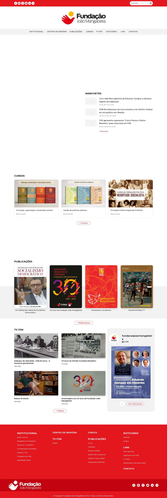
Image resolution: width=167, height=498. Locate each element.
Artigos (126, 441)
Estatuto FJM (22, 452)
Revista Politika (94, 451)
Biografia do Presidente (26, 441)
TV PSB (126, 459)
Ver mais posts (135, 404)
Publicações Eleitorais (96, 462)
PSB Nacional (128, 451)
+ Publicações (83, 323)
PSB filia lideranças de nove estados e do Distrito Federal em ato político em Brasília (126, 111)
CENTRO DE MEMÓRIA (64, 432)
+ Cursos (83, 223)
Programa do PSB (24, 456)
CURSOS (92, 432)
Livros (90, 443)
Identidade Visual (24, 460)
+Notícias (103, 131)
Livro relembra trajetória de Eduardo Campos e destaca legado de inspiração (125, 100)
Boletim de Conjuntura (96, 454)
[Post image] (91, 101)
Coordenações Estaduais (26, 449)
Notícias (126, 437)
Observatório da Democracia (134, 463)
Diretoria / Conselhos (25, 445)
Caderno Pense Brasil (96, 458)
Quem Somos (22, 437)
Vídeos (55, 443)
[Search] (141, 3)
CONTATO (128, 469)
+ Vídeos (60, 411)
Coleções (91, 447)
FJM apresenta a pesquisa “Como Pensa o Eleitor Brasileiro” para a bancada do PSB (122, 122)
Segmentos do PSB (131, 455)
